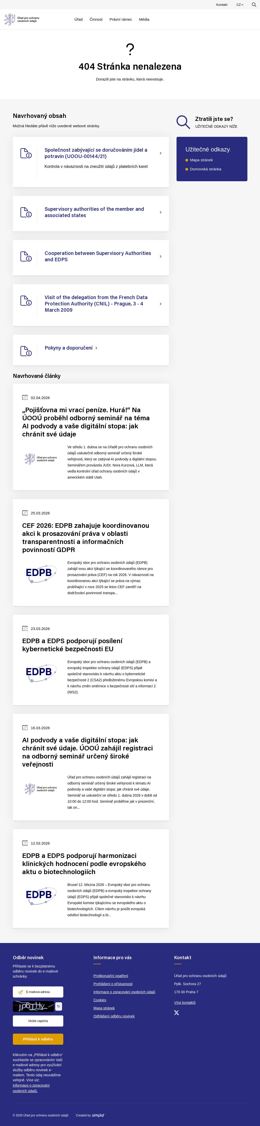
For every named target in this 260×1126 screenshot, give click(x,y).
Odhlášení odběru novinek (113, 1016)
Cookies (99, 1000)
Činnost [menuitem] (96, 19)
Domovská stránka (205, 169)
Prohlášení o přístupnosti (112, 984)
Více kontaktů (184, 1003)
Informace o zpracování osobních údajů (124, 992)
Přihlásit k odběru (38, 1039)
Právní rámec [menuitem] (120, 19)
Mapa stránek (201, 160)
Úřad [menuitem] (78, 19)
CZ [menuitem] (240, 6)
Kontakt (221, 5)
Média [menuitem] (144, 19)
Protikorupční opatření (110, 976)
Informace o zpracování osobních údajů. (31, 1088)
